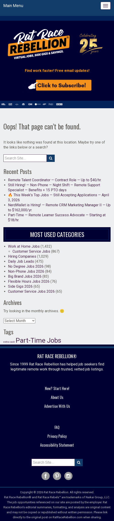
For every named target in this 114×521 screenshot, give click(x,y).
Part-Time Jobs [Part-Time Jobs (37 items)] (38, 340)
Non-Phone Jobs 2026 (26, 271)
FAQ (57, 427)
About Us (57, 397)
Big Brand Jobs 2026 (24, 276)
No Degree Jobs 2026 (26, 266)
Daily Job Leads (21, 261)
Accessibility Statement (57, 445)
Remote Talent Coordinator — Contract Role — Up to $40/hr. (54, 180)
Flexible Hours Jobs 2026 (28, 281)
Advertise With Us (57, 406)
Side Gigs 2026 (20, 286)
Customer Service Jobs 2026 (31, 291)
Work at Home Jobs (24, 246)
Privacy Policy (57, 436)
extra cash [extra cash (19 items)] (9, 341)
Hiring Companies (22, 256)
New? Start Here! (57, 388)
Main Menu (13, 5)
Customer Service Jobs (31, 251)
